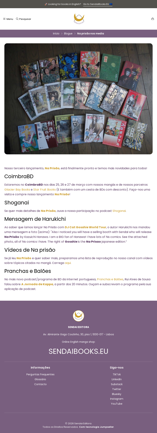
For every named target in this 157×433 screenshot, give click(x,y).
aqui (68, 263)
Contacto (40, 384)
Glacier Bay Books (17, 189)
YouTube (116, 404)
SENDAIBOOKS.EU (78, 351)
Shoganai (119, 211)
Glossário (40, 379)
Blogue (68, 33)
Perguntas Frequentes (40, 374)
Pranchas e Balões (110, 279)
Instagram (116, 399)
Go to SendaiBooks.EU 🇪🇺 (97, 4)
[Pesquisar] (23, 18)
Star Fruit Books (44, 189)
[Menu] (8, 18)
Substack (117, 384)
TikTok (117, 374)
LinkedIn (117, 379)
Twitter (116, 389)
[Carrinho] (152, 18)
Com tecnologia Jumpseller (96, 426)
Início (56, 33)
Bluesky (116, 394)
